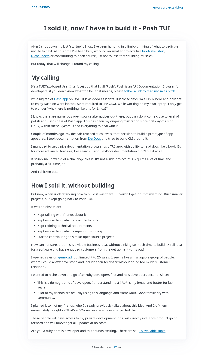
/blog (179, 7)
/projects (167, 7)
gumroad (65, 257)
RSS (115, 347)
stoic (160, 51)
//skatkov (40, 7)
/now (156, 7)
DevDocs (94, 138)
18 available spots (152, 331)
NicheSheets (40, 56)
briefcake (149, 51)
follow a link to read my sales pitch (149, 91)
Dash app (61, 99)
